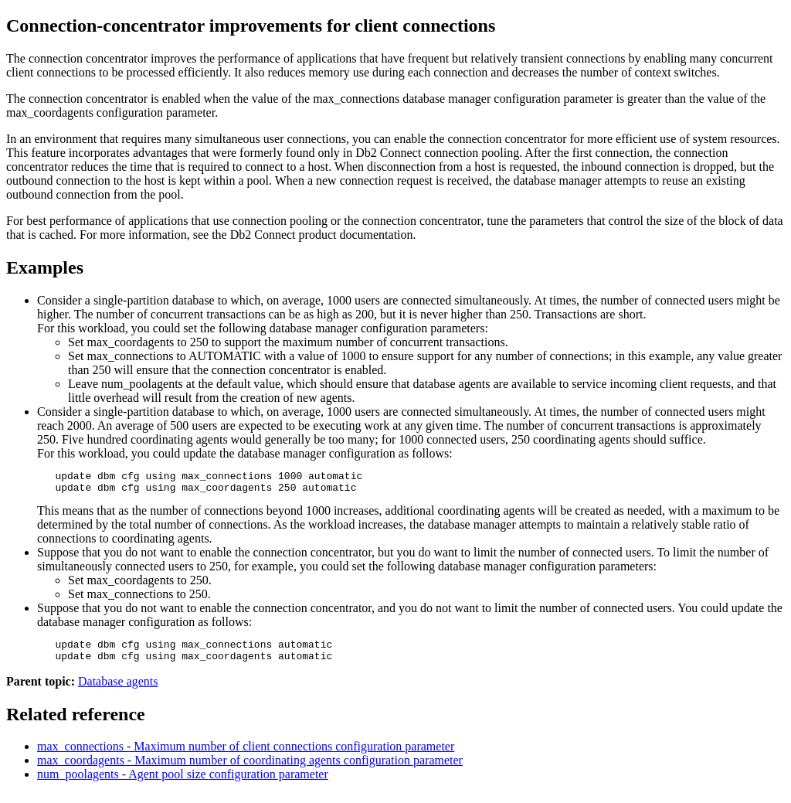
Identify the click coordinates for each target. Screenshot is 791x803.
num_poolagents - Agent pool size (182, 783)
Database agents (118, 690)
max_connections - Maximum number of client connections (245, 755)
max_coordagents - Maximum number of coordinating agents (250, 769)
